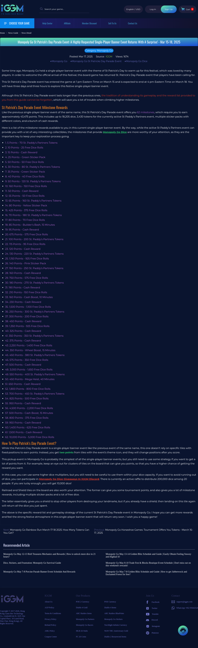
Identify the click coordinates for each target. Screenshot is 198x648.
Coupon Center (51, 637)
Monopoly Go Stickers (113, 619)
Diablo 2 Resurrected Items (115, 637)
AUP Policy (49, 607)
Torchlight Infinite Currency (115, 625)
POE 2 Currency (82, 602)
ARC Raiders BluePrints (114, 613)
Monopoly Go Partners (85, 619)
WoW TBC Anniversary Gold (116, 631)
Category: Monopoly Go (98, 50)
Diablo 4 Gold (82, 607)
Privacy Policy (50, 619)
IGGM (108, 56)
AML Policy (50, 631)
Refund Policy (50, 625)
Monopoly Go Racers (84, 625)
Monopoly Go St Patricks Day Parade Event (97, 61)
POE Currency (110, 602)
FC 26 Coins (81, 637)
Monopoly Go (59, 61)
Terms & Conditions (53, 613)
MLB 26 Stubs (82, 631)
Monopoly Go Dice (136, 61)
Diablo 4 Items (110, 607)
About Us (48, 602)
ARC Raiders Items (84, 613)
